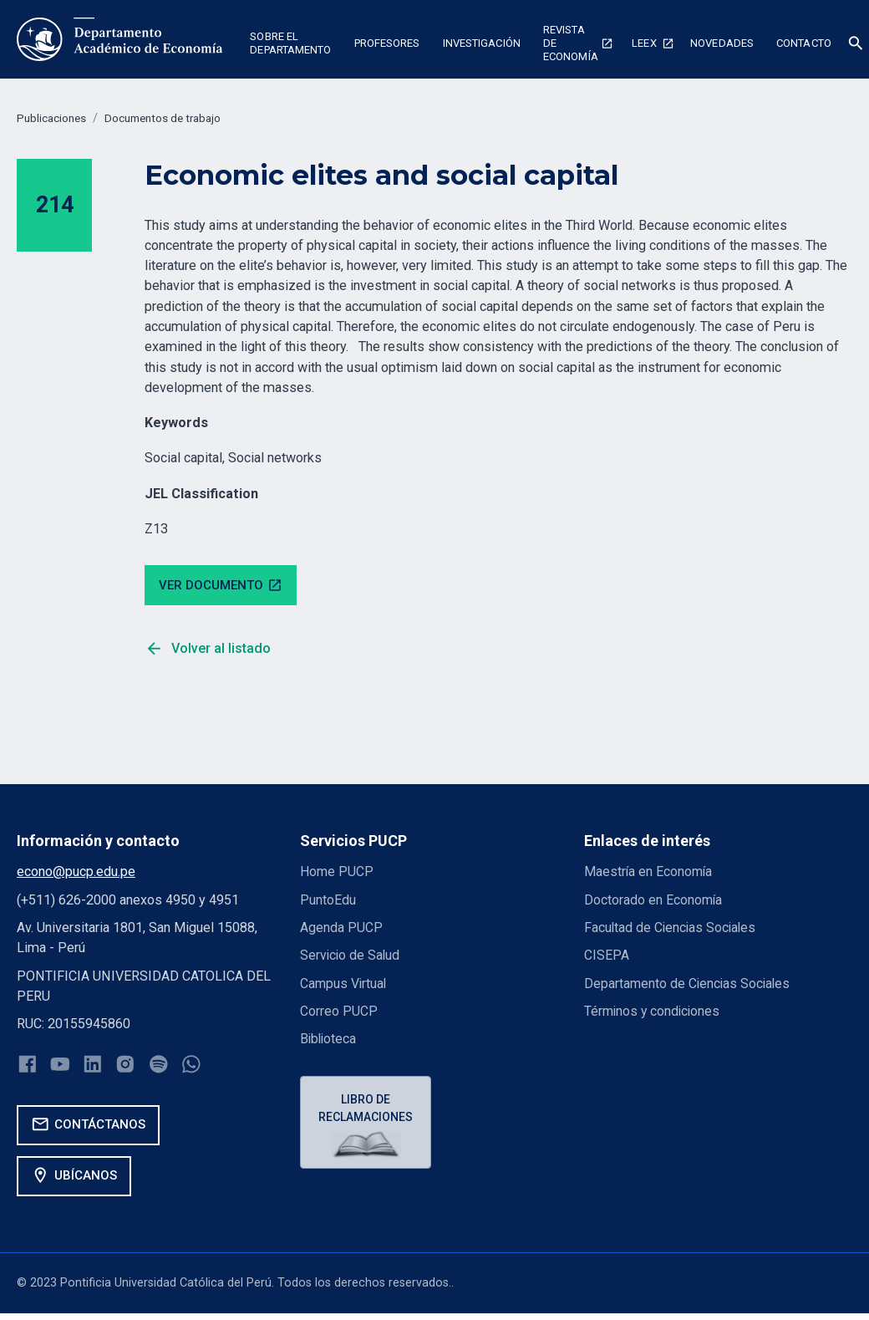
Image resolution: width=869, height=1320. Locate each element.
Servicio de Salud (351, 958)
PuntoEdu (328, 902)
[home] (120, 39)
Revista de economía (570, 43)
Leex (644, 43)
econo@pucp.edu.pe (76, 874)
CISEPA (606, 958)
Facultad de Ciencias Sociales (672, 930)
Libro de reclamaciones (367, 1111)
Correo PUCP (339, 1014)
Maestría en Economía (649, 874)
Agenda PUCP (341, 930)
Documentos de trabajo (174, 118)
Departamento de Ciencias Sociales (689, 985)
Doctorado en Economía (654, 902)
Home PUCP (337, 874)
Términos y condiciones (654, 1014)
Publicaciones (54, 118)
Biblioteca (329, 1041)
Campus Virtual (344, 985)
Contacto (803, 43)
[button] (291, 45)
